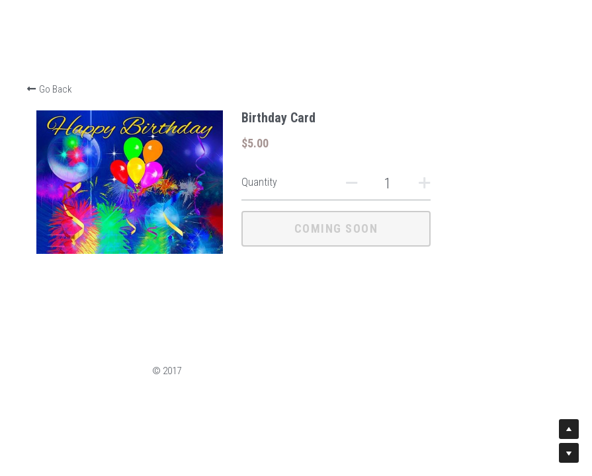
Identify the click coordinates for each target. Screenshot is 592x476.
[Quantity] (452, 183)
